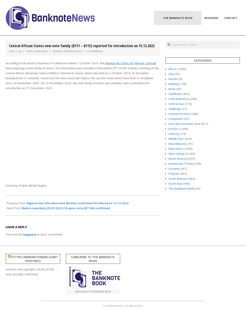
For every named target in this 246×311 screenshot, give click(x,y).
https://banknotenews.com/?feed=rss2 (35, 259)
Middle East (176, 139)
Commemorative (179, 114)
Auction (173, 79)
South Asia (175, 183)
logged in (29, 234)
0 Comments (95, 51)
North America (177, 158)
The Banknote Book (181, 188)
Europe (173, 129)
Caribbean (175, 94)
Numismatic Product (181, 163)
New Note (41, 51)
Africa (30, 51)
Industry (174, 134)
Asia (171, 74)
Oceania (173, 168)
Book (171, 89)
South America (177, 178)
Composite (175, 119)
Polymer (174, 173)
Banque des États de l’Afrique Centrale (130, 63)
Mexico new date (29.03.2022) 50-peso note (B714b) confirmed (66, 208)
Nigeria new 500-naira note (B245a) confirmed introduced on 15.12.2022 (78, 203)
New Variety (176, 154)
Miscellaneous (177, 144)
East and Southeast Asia (184, 124)
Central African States (67, 51)
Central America (178, 99)
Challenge (174, 109)
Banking (173, 84)
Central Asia (176, 104)
